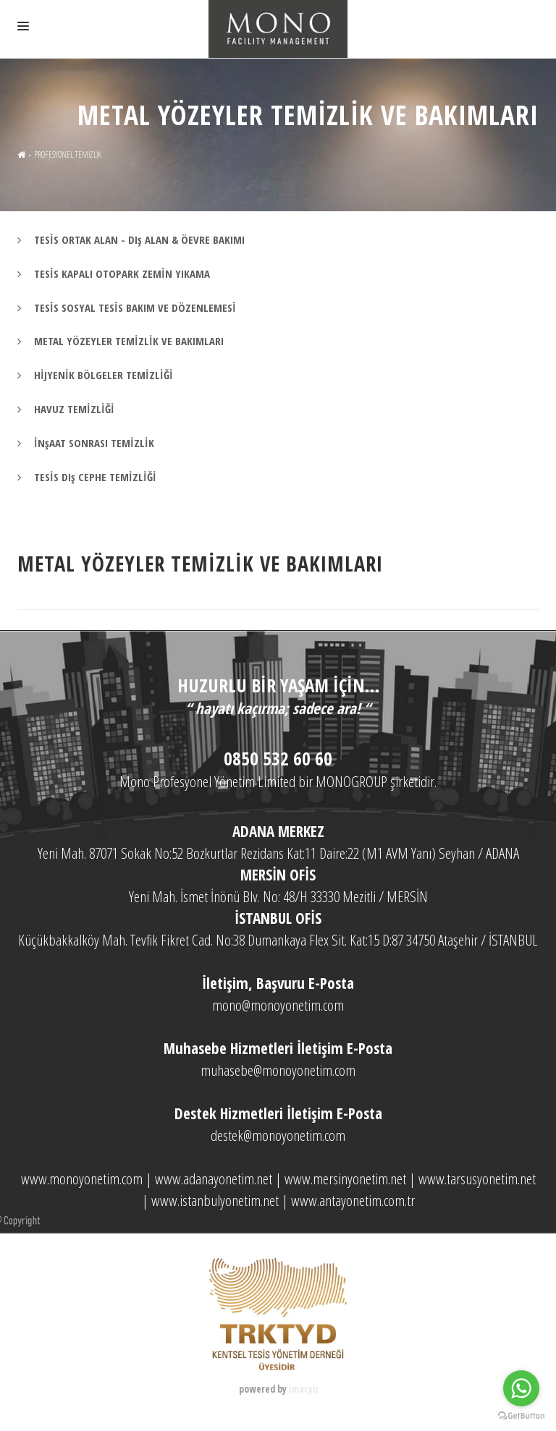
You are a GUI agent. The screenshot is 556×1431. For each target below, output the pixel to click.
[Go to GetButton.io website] (521, 1416)
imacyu (303, 1389)
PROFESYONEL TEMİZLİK (67, 154)
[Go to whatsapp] (521, 1388)
